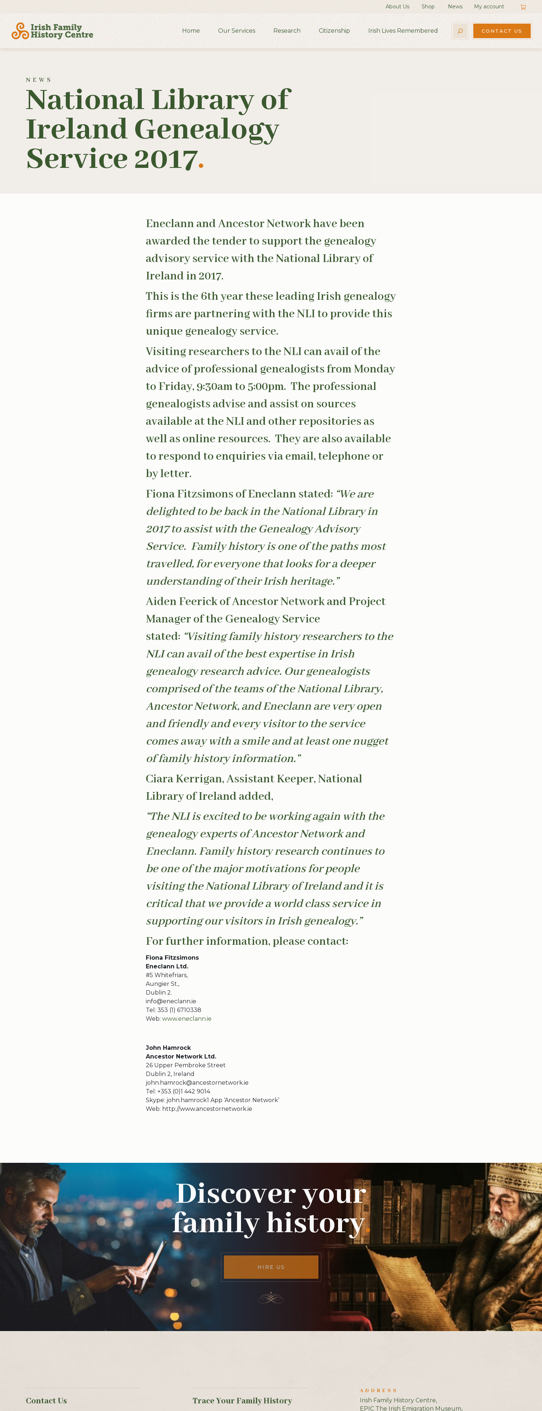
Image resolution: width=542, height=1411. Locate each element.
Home (191, 30)
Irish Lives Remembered (403, 30)
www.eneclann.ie (187, 1018)
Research (287, 30)
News (455, 6)
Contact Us (502, 31)
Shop (428, 6)
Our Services (236, 30)
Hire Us (271, 1267)
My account (489, 6)
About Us (397, 6)
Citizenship (334, 30)
